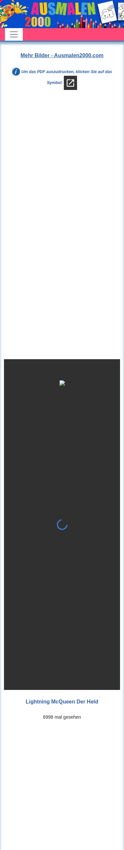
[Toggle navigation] (14, 34)
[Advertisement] (62, 165)
